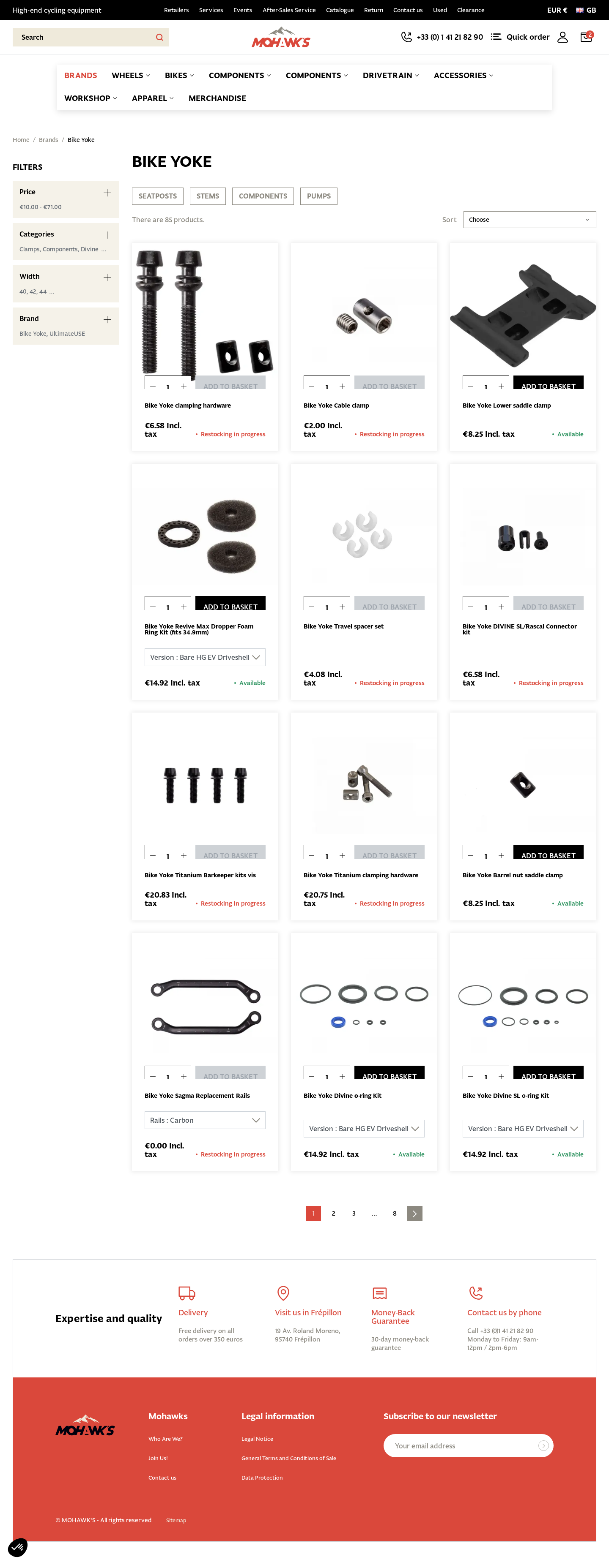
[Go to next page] (414, 1223)
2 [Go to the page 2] (333, 1223)
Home (21, 140)
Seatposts (158, 196)
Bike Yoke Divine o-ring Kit (347, 1105)
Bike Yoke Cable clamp (340, 406)
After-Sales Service (289, 10)
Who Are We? (170, 1448)
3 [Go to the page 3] (354, 1223)
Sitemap (177, 1528)
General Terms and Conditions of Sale (301, 1466)
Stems (208, 196)
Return (373, 10)
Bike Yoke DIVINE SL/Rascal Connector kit (508, 630)
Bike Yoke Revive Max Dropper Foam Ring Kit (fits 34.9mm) (205, 630)
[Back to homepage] (281, 37)
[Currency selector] (557, 10)
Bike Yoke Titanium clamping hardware (351, 880)
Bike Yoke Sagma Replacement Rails (203, 1105)
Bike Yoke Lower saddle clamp (512, 406)
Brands (48, 140)
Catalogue (340, 10)
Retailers (176, 10)
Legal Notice (261, 1448)
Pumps (319, 196)
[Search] (91, 37)
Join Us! (160, 1466)
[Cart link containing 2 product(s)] (587, 37)
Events (242, 10)
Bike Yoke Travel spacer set (348, 627)
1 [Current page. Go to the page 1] (314, 1223)
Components (263, 196)
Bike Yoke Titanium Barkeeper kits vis (201, 880)
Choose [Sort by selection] (530, 219)
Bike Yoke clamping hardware (193, 406)
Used (440, 10)
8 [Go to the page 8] (395, 1223)
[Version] (205, 659)
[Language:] (586, 10)
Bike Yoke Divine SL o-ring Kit (511, 1105)
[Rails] (205, 1130)
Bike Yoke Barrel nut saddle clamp (518, 877)
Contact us (408, 10)
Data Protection (267, 1485)
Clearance (471, 10)
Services (211, 10)
